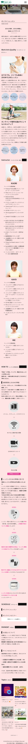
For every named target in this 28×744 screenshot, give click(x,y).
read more (13, 735)
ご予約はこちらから (14, 474)
